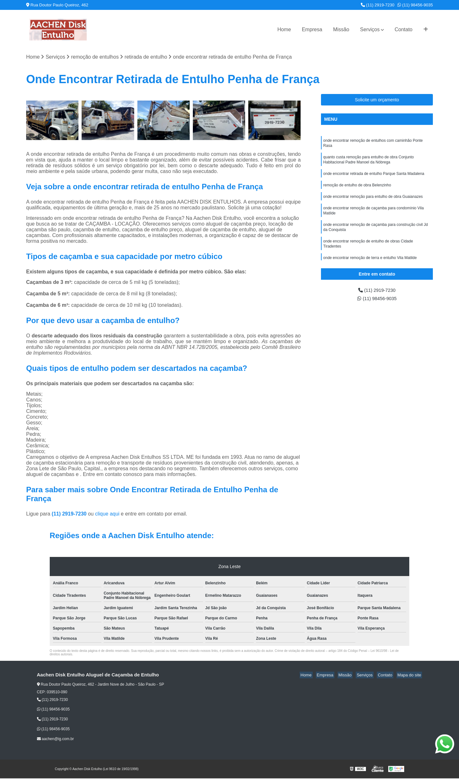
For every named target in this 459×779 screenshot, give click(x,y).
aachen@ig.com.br (55, 739)
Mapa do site (410, 675)
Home (284, 29)
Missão (341, 29)
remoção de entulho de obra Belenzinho (357, 189)
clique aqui (107, 514)
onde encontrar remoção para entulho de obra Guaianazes (373, 201)
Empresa (312, 29)
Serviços (370, 29)
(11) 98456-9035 (415, 5)
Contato (403, 29)
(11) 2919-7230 (378, 5)
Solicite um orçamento (377, 100)
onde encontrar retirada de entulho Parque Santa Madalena (373, 177)
